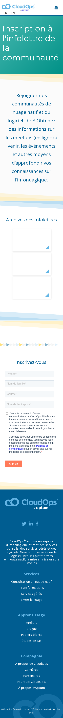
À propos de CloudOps (31, 664)
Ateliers (31, 623)
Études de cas (31, 641)
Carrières (31, 670)
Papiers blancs (31, 635)
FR (5, 13)
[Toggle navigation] (56, 7)
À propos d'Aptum (31, 688)
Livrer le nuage (31, 600)
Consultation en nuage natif (31, 582)
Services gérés (31, 594)
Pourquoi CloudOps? (31, 682)
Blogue (32, 629)
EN (13, 13)
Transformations (31, 588)
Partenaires (31, 676)
